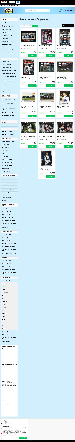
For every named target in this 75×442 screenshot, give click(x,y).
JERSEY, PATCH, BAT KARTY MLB (9, 243)
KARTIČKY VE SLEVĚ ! (7, 26)
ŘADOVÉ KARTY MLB (6, 234)
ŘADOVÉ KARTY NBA (6, 178)
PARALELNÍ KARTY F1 (6, 331)
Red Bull (4, 313)
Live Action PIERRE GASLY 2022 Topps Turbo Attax (64, 77)
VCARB (3, 316)
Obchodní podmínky (10, 5)
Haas (3, 298)
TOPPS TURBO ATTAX (6, 341)
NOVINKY (4, 22)
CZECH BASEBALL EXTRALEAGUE (9, 253)
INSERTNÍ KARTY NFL (6, 214)
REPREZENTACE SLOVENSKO (8, 134)
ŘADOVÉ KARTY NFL (6, 208)
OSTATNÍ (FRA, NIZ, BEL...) (7, 159)
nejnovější (35, 25)
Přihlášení (64, 2)
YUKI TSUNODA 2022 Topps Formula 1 (27, 107)
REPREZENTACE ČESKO (7, 131)
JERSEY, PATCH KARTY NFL (7, 217)
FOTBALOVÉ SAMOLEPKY (7, 165)
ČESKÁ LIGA (4, 153)
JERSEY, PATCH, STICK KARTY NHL (9, 70)
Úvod (3, 15)
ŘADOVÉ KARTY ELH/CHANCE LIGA (8, 100)
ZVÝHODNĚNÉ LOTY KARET (7, 52)
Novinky (17, 5)
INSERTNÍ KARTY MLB (6, 240)
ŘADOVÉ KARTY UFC (6, 260)
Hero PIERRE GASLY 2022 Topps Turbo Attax (28, 77)
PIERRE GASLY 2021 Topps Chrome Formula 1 (64, 137)
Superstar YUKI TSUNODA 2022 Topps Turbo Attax (46, 46)
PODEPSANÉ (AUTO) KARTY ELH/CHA (8, 116)
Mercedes (4, 307)
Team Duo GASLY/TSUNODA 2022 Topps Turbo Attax (64, 46)
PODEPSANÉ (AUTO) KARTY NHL (9, 73)
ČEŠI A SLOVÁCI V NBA (7, 197)
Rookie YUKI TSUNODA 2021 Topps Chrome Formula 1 (46, 137)
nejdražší (29, 25)
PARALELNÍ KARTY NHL (6, 64)
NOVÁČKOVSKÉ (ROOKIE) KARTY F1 (9, 338)
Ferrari (3, 295)
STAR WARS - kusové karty (8, 35)
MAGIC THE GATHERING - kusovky (7, 45)
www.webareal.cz (42, 440)
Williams (4, 319)
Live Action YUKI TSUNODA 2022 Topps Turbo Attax (46, 77)
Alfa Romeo (4, 283)
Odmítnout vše (14, 437)
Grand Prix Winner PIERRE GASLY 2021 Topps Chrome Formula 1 (28, 137)
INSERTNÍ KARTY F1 (6, 334)
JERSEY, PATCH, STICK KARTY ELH (9, 112)
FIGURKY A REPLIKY (6, 55)
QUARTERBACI (5, 227)
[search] (48, 11)
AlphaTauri (4, 286)
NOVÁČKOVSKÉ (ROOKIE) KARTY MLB (9, 250)
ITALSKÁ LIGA (5, 150)
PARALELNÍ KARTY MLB (6, 237)
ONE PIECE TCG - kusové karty (8, 41)
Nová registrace (71, 2)
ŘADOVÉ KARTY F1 (9, 15)
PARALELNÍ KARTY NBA (7, 181)
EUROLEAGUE (5, 200)
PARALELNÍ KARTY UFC (6, 263)
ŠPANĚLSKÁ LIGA (5, 147)
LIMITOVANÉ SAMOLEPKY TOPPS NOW (9, 90)
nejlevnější (23, 25)
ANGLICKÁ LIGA (5, 144)
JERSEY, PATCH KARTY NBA (8, 187)
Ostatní (4, 328)
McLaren (4, 304)
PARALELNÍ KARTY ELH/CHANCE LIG (9, 104)
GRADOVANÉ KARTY (6, 29)
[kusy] (24, 55)
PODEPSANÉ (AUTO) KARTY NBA (9, 190)
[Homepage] (1, 6)
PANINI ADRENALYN (6, 168)
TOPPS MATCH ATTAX (6, 171)
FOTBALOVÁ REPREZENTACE (8, 162)
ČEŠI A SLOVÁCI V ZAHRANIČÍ (8, 141)
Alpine (3, 289)
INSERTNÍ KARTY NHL (6, 67)
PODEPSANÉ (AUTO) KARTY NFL (9, 220)
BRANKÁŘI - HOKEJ (6, 84)
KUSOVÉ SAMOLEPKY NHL (7, 87)
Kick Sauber (4, 301)
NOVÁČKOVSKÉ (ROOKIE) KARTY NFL (9, 224)
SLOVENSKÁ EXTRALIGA (7, 125)
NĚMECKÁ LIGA (5, 156)
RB (2, 310)
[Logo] (9, 10)
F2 (2, 322)
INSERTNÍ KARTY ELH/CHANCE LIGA (8, 109)
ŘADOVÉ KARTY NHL (6, 61)
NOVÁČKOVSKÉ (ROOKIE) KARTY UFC (9, 273)
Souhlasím (23, 438)
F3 (2, 325)
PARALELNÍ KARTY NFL (6, 211)
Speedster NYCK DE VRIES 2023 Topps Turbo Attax (28, 46)
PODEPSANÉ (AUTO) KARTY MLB (9, 246)
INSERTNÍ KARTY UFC (6, 266)
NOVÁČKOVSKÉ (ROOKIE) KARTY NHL (9, 77)
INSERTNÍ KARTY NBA (6, 184)
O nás (4, 5)
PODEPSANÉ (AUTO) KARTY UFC (9, 269)
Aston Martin (5, 292)
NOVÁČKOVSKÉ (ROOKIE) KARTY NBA (9, 193)
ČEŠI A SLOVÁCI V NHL (7, 81)
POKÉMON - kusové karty (7, 32)
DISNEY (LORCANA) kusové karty (9, 38)
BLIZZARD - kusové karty (7, 49)
